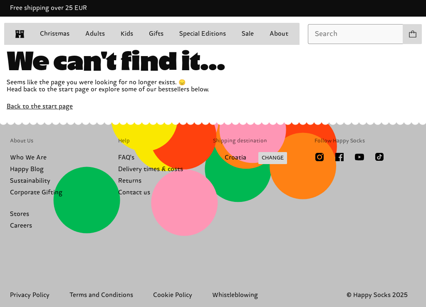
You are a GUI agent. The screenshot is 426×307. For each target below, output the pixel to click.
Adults (95, 33)
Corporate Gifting (36, 192)
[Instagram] (319, 157)
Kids (127, 33)
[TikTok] (379, 157)
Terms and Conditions (101, 295)
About (279, 33)
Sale (248, 33)
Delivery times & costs (150, 169)
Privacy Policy (30, 295)
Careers (21, 225)
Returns (129, 180)
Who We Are (28, 157)
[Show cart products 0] (412, 34)
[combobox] (355, 34)
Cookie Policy (172, 295)
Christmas (54, 33)
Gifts (156, 33)
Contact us (134, 192)
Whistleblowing (235, 295)
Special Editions (202, 33)
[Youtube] (359, 157)
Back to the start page (40, 106)
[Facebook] (339, 157)
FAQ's (126, 157)
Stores (19, 214)
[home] (19, 34)
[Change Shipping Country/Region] (250, 158)
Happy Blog (27, 169)
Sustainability (30, 180)
